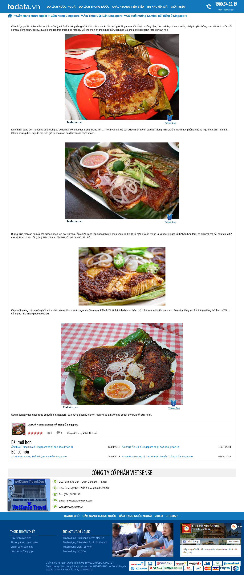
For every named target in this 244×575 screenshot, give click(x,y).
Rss (234, 527)
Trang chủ (72, 515)
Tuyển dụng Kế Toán (74, 551)
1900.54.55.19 (226, 4)
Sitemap (171, 515)
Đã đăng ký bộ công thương (26, 565)
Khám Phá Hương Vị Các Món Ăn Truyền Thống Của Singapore (157, 456)
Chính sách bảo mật (21, 546)
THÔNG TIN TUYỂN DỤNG (77, 531)
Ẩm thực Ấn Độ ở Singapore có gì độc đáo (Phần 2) (150, 446)
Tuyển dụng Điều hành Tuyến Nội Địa (83, 538)
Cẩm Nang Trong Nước (99, 515)
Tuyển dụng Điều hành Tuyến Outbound (85, 542)
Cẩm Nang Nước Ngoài (135, 515)
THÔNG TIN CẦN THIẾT (22, 531)
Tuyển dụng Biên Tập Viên (77, 546)
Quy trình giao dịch (20, 538)
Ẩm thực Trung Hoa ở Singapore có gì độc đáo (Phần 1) (42, 446)
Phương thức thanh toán (24, 542)
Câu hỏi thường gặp (21, 551)
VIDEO (159, 515)
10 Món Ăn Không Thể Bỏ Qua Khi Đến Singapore (39, 456)
